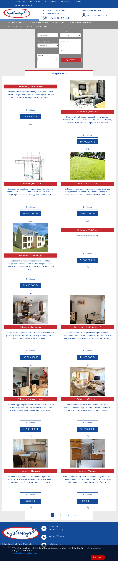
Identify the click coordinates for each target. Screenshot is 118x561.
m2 (61, 50)
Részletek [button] (30, 110)
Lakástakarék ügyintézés (80, 22)
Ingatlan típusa (43, 41)
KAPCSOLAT (65, 2)
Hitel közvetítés (15, 26)
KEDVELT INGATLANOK (23, 5)
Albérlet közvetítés (39, 22)
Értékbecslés (58, 22)
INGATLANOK (35, 2)
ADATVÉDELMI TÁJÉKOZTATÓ (38, 26)
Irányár (40, 55)
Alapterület (65, 41)
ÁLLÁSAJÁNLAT (50, 2)
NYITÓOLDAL (20, 2)
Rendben (97, 557)
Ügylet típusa (65, 31)
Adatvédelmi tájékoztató (24, 553)
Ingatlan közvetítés (16, 22)
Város (40, 31)
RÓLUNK (78, 2)
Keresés (71, 60)
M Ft (39, 65)
